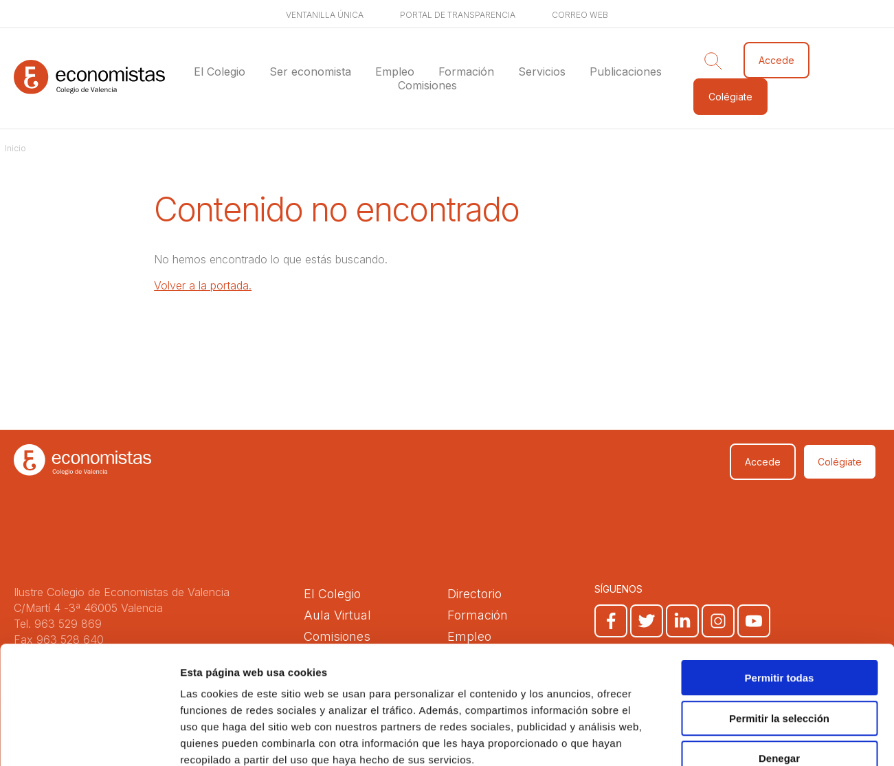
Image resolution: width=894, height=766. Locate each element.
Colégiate (730, 96)
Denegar (779, 678)
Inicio (15, 148)
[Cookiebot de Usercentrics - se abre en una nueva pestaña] (89, 739)
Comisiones (427, 85)
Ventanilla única (325, 15)
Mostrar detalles (744, 739)
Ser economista (310, 71)
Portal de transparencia (457, 15)
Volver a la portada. (203, 285)
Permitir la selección (779, 638)
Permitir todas (779, 598)
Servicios (542, 71)
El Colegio (219, 71)
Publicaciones (626, 71)
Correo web (580, 15)
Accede (776, 60)
